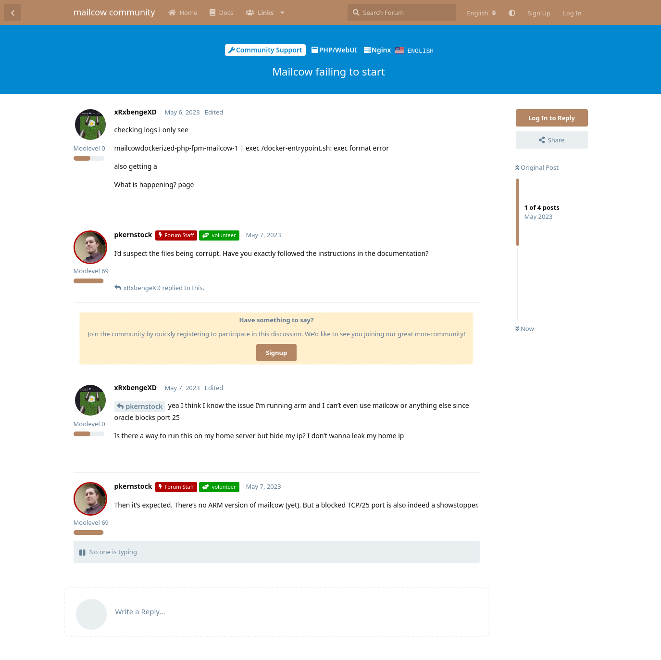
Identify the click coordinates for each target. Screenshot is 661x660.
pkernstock (144, 405)
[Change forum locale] (481, 13)
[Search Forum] (402, 12)
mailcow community (114, 12)
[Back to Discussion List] (12, 12)
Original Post (537, 167)
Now (524, 328)
